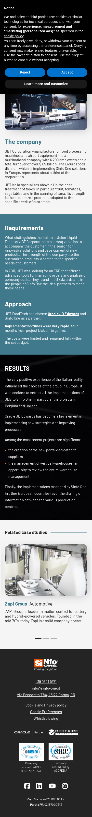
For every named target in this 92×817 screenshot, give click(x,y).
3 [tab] (54, 638)
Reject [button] (25, 72)
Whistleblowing (46, 718)
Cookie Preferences (46, 711)
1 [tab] (38, 638)
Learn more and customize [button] (46, 84)
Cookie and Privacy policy (46, 705)
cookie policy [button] (13, 36)
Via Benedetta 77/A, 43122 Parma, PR (46, 695)
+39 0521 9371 (45, 681)
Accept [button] (67, 72)
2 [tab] (46, 638)
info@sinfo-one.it (46, 688)
